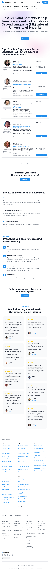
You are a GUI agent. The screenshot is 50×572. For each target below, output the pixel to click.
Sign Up (45, 2)
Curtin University (6, 472)
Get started (25, 38)
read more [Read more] (15, 71)
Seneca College (5, 489)
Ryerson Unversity (6, 484)
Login (38, 2)
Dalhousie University (23, 445)
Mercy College (37, 455)
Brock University (6, 453)
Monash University (38, 460)
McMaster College (38, 448)
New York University (39, 463)
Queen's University (6, 479)
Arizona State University (7, 451)
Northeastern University (40, 465)
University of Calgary (23, 496)
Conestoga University (7, 466)
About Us (4, 515)
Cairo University (5, 456)
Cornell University (6, 469)
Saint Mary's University (7, 486)
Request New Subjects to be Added (41, 529)
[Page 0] (28, 163)
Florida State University (23, 451)
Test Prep (4, 533)
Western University (22, 501)
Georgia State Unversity (23, 456)
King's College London (23, 466)
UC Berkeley (21, 479)
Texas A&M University (7, 494)
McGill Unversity (38, 445)
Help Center (41, 533)
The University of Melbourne (8, 497)
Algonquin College (6, 445)
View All (20, 506)
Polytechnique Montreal (40, 471)
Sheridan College (6, 492)
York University (21, 504)
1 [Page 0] (21, 163)
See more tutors (25, 179)
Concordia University (7, 464)
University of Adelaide (23, 484)
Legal (32, 568)
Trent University (5, 502)
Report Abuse (39, 568)
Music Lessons (5, 535)
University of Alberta (23, 486)
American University (6, 448)
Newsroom (18, 515)
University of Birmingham (24, 489)
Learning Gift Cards (18, 528)
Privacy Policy (24, 568)
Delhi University (22, 448)
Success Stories (17, 534)
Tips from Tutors (18, 537)
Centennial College (6, 461)
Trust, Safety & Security (13, 568)
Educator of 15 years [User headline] (17, 64)
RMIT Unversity (5, 481)
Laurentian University (23, 469)
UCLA (19, 481)
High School (21, 461)
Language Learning (6, 530)
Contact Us (26, 515)
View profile (41, 73)
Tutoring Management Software (29, 542)
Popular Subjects (6, 523)
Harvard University (22, 459)
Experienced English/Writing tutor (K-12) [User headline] (22, 146)
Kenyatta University (22, 464)
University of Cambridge (24, 499)
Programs (4, 538)
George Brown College (23, 453)
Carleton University (6, 459)
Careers (11, 515)
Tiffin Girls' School (6, 500)
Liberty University (22, 472)
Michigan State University (40, 457)
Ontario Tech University (40, 468)
